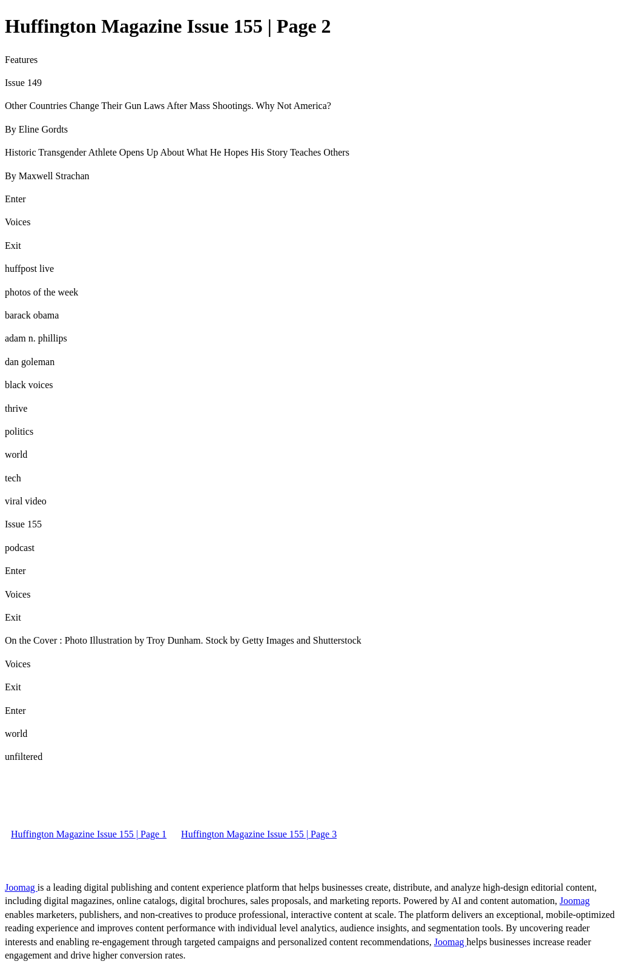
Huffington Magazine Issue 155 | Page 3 (259, 834)
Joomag (21, 887)
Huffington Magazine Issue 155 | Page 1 (89, 834)
